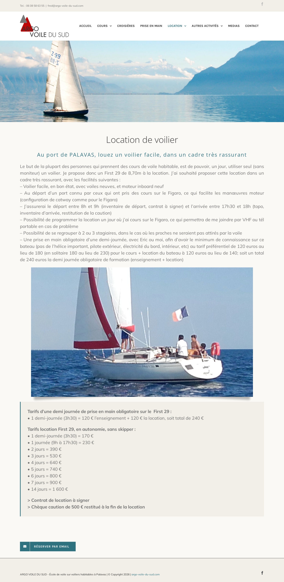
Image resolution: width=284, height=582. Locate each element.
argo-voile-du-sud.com (146, 574)
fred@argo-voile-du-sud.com (65, 5)
